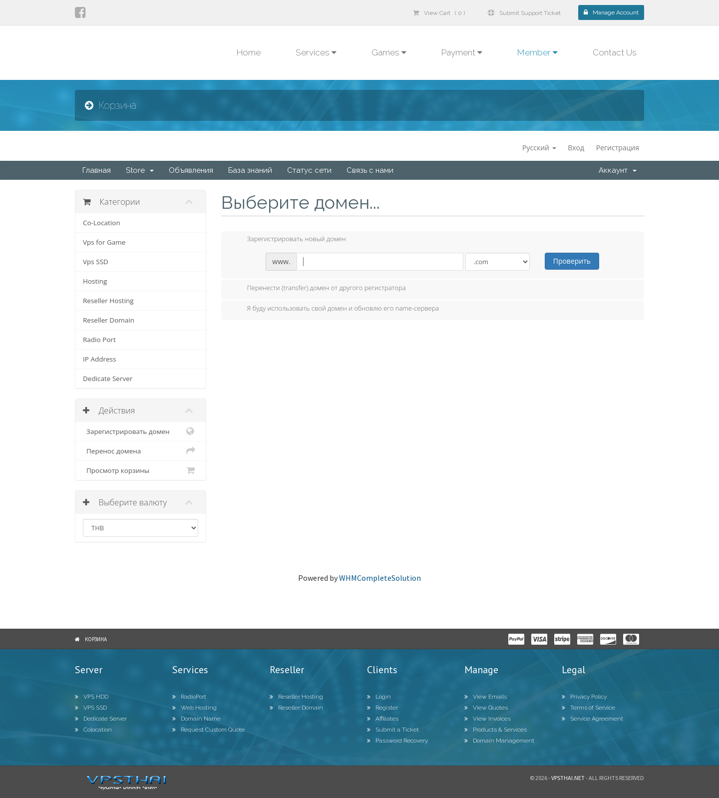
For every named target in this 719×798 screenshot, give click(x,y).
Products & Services (495, 729)
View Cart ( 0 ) (439, 12)
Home (249, 52)
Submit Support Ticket (524, 12)
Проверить (572, 261)
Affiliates (382, 718)
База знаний (250, 170)
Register (382, 707)
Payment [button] (461, 52)
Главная (96, 170)
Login (379, 696)
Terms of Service (588, 707)
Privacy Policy (584, 696)
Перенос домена (140, 451)
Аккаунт (618, 170)
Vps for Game (104, 242)
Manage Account (611, 12)
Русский (539, 147)
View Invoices (487, 718)
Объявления (191, 170)
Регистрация (617, 147)
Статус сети (309, 170)
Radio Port (99, 339)
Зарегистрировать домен (140, 431)
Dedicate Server (107, 378)
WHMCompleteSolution (380, 578)
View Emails (485, 696)
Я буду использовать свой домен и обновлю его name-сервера (335, 309)
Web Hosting (194, 707)
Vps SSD (95, 261)
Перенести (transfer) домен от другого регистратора (318, 288)
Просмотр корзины (140, 470)
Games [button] (388, 52)
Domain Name (196, 718)
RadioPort (189, 696)
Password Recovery (397, 740)
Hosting (95, 281)
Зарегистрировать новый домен (288, 239)
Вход (576, 147)
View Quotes (486, 707)
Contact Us (615, 52)
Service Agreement (592, 718)
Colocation (93, 729)
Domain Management (499, 740)
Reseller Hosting (108, 300)
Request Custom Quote (208, 729)
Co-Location (101, 222)
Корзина (96, 639)
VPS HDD (91, 696)
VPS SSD (91, 707)
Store (140, 170)
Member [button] (537, 52)
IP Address (99, 359)
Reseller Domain (108, 320)
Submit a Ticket (393, 729)
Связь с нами (370, 170)
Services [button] (316, 52)
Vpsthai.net (568, 778)
